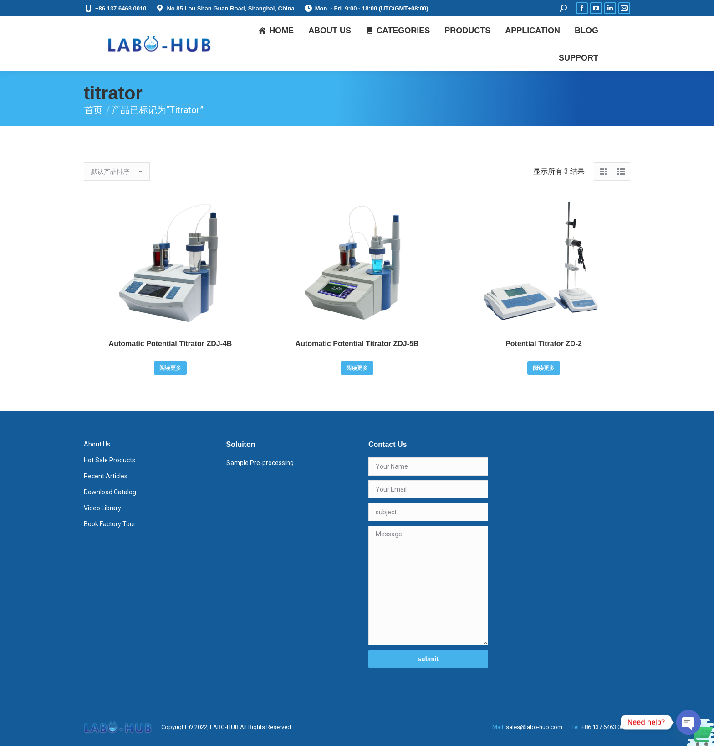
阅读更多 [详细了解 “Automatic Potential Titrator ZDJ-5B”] (357, 368)
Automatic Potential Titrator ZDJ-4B (170, 343)
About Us (97, 444)
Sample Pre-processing (260, 462)
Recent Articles (106, 476)
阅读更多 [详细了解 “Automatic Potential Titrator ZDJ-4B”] (170, 368)
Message (428, 585)
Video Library (102, 508)
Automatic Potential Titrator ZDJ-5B (357, 343)
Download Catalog (110, 492)
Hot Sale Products (109, 460)
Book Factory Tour (110, 524)
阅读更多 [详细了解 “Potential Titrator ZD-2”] (544, 368)
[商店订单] (117, 171)
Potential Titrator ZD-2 (543, 343)
